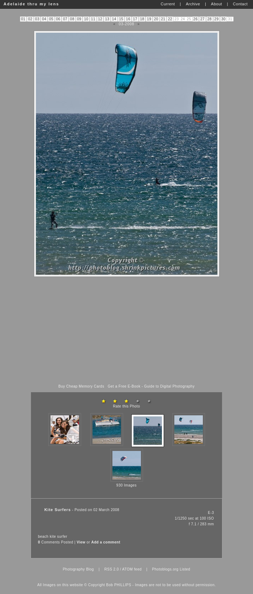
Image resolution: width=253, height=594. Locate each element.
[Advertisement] (126, 330)
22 (170, 19)
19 (149, 19)
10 (86, 19)
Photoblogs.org (165, 569)
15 (121, 19)
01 (23, 19)
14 (114, 19)
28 (209, 19)
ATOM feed (132, 569)
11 (93, 19)
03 (37, 19)
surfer (62, 536)
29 (216, 19)
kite (53, 536)
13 (107, 19)
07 (65, 19)
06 (58, 19)
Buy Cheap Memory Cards (81, 386)
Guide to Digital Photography (169, 386)
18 (142, 19)
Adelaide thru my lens (31, 4)
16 (128, 19)
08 (72, 19)
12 (100, 19)
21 (163, 19)
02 (30, 19)
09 (79, 19)
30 (223, 19)
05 (51, 19)
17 (135, 19)
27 (202, 19)
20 (156, 19)
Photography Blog (78, 569)
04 (44, 19)
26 (195, 19)
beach (43, 536)
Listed (185, 569)
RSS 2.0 (111, 569)
